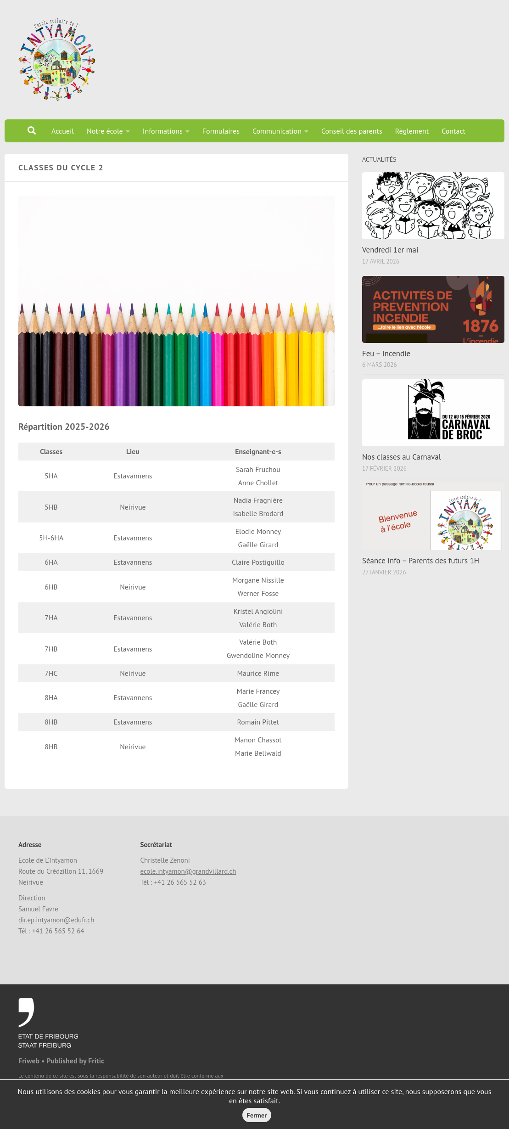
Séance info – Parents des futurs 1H (420, 561)
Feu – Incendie (386, 353)
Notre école (105, 130)
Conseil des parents (351, 130)
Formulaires (221, 130)
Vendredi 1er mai (390, 250)
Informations (163, 130)
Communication (277, 130)
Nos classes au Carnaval (401, 457)
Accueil (62, 130)
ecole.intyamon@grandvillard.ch (188, 871)
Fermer (257, 1115)
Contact (453, 130)
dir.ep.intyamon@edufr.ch (56, 920)
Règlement (412, 130)
